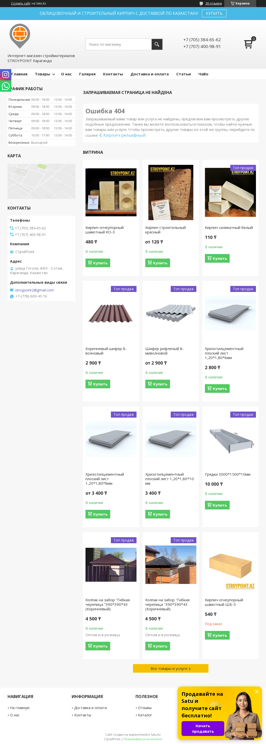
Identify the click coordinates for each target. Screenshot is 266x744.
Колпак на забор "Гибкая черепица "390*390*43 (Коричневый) (107, 604)
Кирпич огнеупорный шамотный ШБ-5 (224, 602)
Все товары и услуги (169, 668)
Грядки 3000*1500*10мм (227, 474)
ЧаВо (203, 73)
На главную (20, 707)
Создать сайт (20, 3)
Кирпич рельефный (124, 135)
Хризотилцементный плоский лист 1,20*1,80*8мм (104, 478)
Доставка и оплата (149, 73)
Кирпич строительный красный (165, 229)
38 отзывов (213, 3)
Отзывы (145, 707)
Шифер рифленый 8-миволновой (164, 350)
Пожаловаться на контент (143, 739)
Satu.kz (156, 734)
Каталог (145, 715)
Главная (19, 73)
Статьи (183, 73)
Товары (42, 73)
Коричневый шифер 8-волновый (106, 350)
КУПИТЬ (214, 13)
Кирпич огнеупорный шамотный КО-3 (104, 229)
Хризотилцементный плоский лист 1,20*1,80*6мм (224, 353)
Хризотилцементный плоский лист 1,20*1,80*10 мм (169, 478)
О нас (66, 73)
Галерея (87, 73)
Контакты (113, 73)
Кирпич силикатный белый (229, 227)
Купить (100, 262)
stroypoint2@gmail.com (34, 290)
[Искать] (157, 44)
